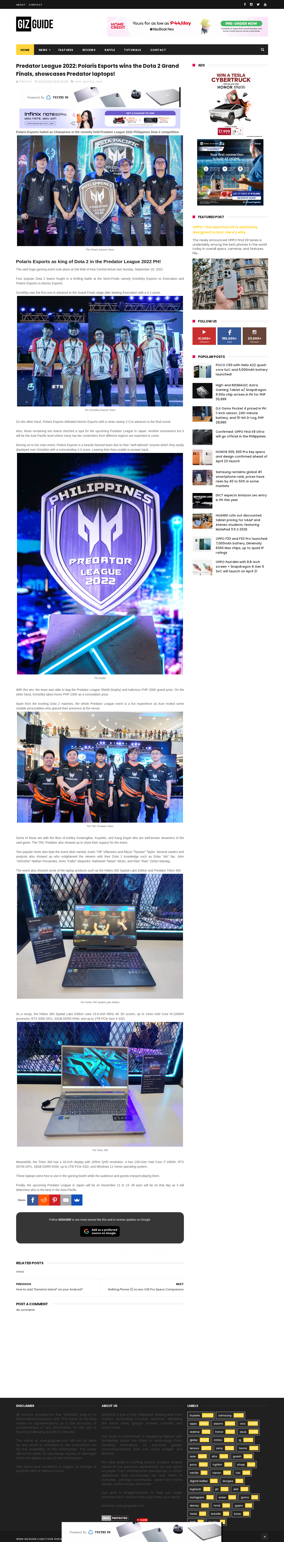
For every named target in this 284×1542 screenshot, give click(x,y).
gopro (239, 1505)
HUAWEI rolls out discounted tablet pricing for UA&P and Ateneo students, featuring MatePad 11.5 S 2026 (238, 522)
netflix (194, 1473)
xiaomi (218, 1423)
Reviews (89, 50)
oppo (193, 1423)
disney (194, 1505)
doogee (228, 1481)
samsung (224, 1415)
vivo (243, 1423)
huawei (195, 1415)
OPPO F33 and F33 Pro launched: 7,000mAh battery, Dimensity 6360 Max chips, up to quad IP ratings (242, 545)
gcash (237, 1456)
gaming (88, 81)
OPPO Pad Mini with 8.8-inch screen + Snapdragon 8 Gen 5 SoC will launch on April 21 (240, 566)
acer (78, 81)
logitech (195, 1489)
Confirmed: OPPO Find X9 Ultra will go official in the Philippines (241, 434)
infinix (218, 1440)
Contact (35, 4)
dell (235, 1489)
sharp (241, 1464)
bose (237, 1514)
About (21, 4)
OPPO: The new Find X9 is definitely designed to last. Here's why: (225, 230)
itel (238, 1473)
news (99, 81)
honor (219, 1432)
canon (216, 1473)
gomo (245, 1497)
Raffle (110, 50)
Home (25, 50)
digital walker (199, 1481)
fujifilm (217, 1464)
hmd (217, 1505)
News (43, 50)
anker (222, 1497)
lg (240, 1440)
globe (194, 1440)
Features (65, 50)
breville (216, 1514)
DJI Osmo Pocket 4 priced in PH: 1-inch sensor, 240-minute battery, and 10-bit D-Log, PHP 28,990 (241, 415)
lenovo (194, 1448)
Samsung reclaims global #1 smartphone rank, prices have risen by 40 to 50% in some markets (240, 479)
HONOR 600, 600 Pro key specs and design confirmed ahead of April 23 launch (241, 456)
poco (193, 1464)
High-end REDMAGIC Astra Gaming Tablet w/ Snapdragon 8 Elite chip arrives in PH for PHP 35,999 (241, 392)
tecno (243, 1448)
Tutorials (132, 50)
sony (219, 1448)
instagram (197, 1497)
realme (195, 1432)
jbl (216, 1489)
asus (243, 1432)
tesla (193, 1514)
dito (214, 1456)
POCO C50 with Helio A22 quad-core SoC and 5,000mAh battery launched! (242, 370)
